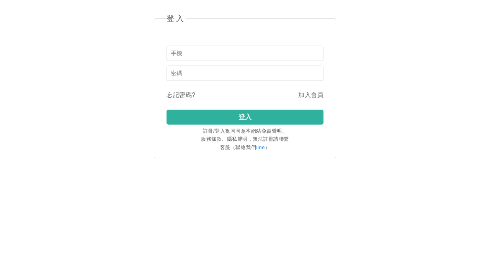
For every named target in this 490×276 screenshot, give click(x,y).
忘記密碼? (181, 95)
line (260, 147)
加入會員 (310, 95)
